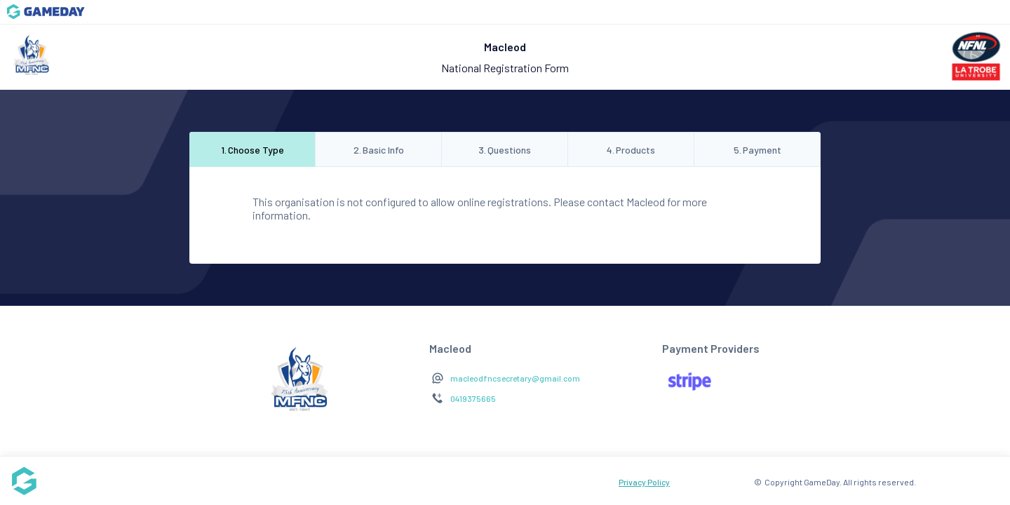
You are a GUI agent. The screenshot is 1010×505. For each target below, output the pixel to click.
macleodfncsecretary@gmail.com (515, 378)
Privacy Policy (644, 482)
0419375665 (473, 398)
